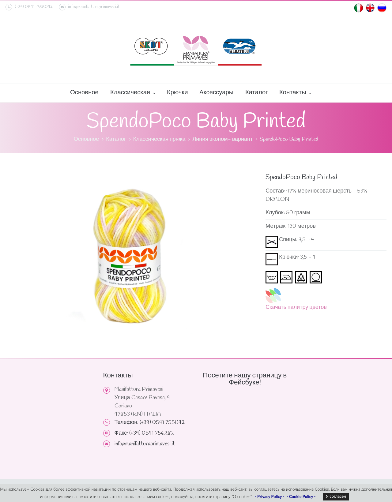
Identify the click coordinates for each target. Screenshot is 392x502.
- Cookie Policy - (301, 496)
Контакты (295, 93)
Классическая (132, 93)
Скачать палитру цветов (296, 307)
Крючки (177, 92)
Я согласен (336, 496)
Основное (84, 92)
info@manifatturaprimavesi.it (89, 7)
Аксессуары (216, 92)
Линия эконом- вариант (222, 139)
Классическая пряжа (159, 139)
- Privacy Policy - (269, 496)
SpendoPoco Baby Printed (289, 139)
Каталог (256, 92)
